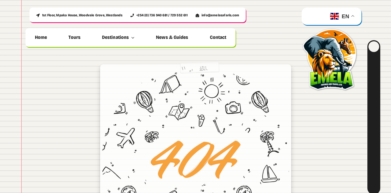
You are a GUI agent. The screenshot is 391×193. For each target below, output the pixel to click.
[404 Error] (196, 70)
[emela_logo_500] (331, 28)
